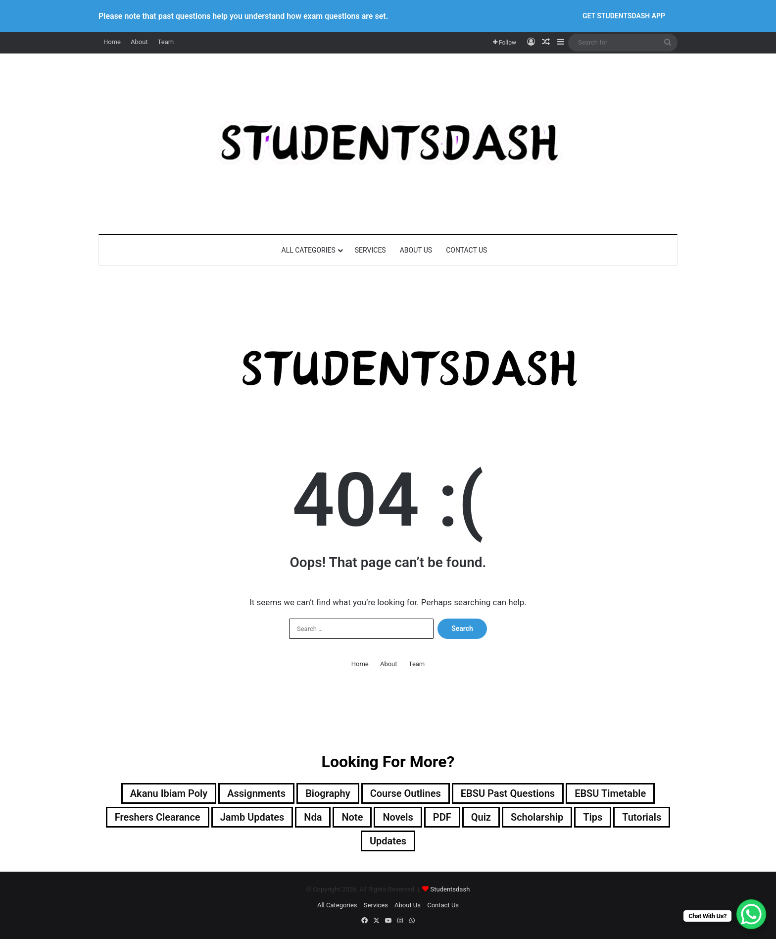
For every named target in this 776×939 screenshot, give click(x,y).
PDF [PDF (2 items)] (442, 817)
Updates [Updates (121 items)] (388, 841)
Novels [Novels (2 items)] (398, 817)
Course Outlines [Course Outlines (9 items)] (405, 793)
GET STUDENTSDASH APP (623, 16)
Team (166, 42)
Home (112, 42)
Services (370, 250)
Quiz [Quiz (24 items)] (481, 817)
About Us (416, 250)
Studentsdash (450, 889)
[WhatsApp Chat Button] (751, 914)
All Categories (309, 250)
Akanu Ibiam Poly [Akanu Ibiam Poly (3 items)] (168, 793)
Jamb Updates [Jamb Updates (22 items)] (252, 817)
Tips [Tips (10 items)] (592, 817)
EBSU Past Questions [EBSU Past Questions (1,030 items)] (508, 793)
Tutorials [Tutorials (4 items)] (641, 817)
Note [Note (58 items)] (352, 817)
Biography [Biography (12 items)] (327, 793)
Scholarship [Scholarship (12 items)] (537, 817)
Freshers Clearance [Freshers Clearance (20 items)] (157, 817)
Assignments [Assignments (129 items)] (256, 793)
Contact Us (466, 250)
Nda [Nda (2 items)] (313, 817)
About (139, 42)
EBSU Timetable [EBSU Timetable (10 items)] (610, 793)
